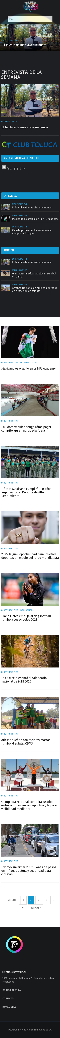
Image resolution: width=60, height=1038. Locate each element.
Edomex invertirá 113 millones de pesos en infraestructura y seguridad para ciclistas (28, 870)
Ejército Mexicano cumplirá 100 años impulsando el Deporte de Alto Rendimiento (26, 492)
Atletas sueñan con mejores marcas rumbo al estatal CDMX (26, 741)
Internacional (27, 610)
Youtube (13, 168)
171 (22, 908)
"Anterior (11, 900)
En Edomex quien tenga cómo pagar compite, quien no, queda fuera (26, 428)
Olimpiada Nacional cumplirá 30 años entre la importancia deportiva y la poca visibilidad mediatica (29, 805)
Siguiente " (36, 908)
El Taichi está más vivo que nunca (24, 127)
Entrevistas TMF (10, 121)
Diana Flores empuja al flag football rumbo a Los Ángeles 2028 (26, 617)
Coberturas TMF (9, 362)
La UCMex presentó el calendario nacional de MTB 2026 (24, 679)
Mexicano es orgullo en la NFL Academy (28, 368)
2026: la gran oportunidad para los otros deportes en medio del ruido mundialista (30, 556)
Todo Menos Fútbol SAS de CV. (36, 1029)
